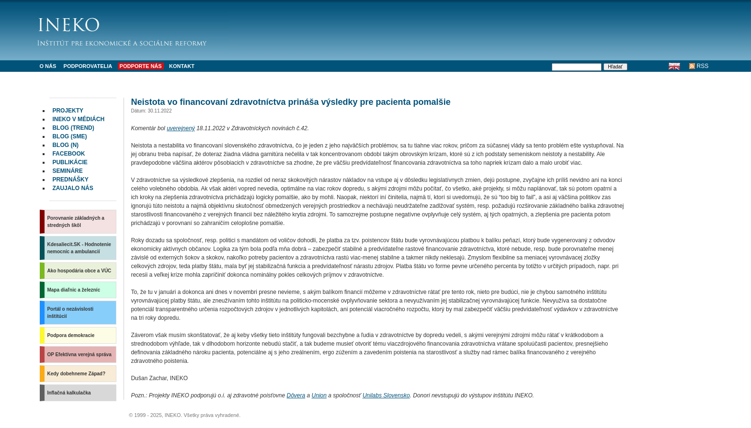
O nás (47, 66)
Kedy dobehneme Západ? (76, 373)
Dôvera (296, 395)
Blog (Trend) (73, 127)
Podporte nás (141, 66)
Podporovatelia (88, 66)
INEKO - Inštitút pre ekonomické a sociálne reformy (133, 28)
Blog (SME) (69, 136)
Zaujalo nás (72, 188)
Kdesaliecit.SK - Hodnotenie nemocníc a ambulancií (79, 248)
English (675, 66)
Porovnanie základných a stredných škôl (75, 221)
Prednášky (70, 179)
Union (319, 395)
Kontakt (181, 66)
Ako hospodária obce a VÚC (79, 270)
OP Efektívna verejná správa (79, 354)
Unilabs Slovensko (386, 395)
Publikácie (69, 162)
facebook (68, 153)
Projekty (67, 110)
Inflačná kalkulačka (69, 392)
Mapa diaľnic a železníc (73, 290)
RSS (703, 66)
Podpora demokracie (70, 335)
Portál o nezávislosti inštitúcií (70, 312)
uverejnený (181, 128)
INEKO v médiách (78, 119)
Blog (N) (65, 145)
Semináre (67, 171)
